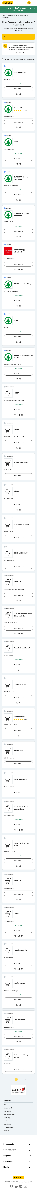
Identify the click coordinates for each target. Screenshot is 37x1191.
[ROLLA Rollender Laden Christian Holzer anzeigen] (8, 615)
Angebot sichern (18, 52)
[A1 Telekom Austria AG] (18, 1090)
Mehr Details (18, 89)
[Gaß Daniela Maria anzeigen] (8, 779)
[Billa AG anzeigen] (8, 429)
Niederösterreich (9, 1114)
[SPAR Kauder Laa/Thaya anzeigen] (8, 284)
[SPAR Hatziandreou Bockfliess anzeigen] (8, 214)
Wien (5, 1105)
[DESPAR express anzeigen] (8, 72)
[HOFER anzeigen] (8, 393)
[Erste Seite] (11, 1079)
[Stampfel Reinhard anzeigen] (8, 462)
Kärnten (6, 1131)
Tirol (5, 1121)
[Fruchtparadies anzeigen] (8, 684)
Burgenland (8, 1108)
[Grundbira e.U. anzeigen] (8, 717)
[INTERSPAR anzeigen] (8, 109)
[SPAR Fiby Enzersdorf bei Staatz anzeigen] (8, 357)
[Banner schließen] (35, 8)
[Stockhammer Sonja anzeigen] (8, 524)
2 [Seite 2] (20, 1079)
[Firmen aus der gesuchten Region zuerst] (2, 59)
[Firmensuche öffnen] (29, 2)
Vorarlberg (7, 1124)
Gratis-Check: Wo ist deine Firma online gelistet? (18, 9)
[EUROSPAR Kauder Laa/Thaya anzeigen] (8, 178)
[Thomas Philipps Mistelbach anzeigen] (8, 251)
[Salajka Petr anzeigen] (8, 751)
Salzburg (7, 1118)
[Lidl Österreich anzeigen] (8, 983)
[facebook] (11, 1186)
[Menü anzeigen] (34, 3)
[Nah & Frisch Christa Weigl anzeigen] (8, 844)
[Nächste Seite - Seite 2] (25, 1079)
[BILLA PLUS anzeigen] (8, 582)
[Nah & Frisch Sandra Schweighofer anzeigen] (8, 808)
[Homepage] (7, 2)
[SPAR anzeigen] (8, 142)
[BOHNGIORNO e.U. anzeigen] (8, 553)
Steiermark (7, 1111)
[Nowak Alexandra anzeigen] (8, 950)
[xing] (25, 1186)
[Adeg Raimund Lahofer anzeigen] (8, 648)
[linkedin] (20, 1186)
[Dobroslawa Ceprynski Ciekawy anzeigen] (8, 1056)
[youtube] (16, 1186)
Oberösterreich (9, 1127)
